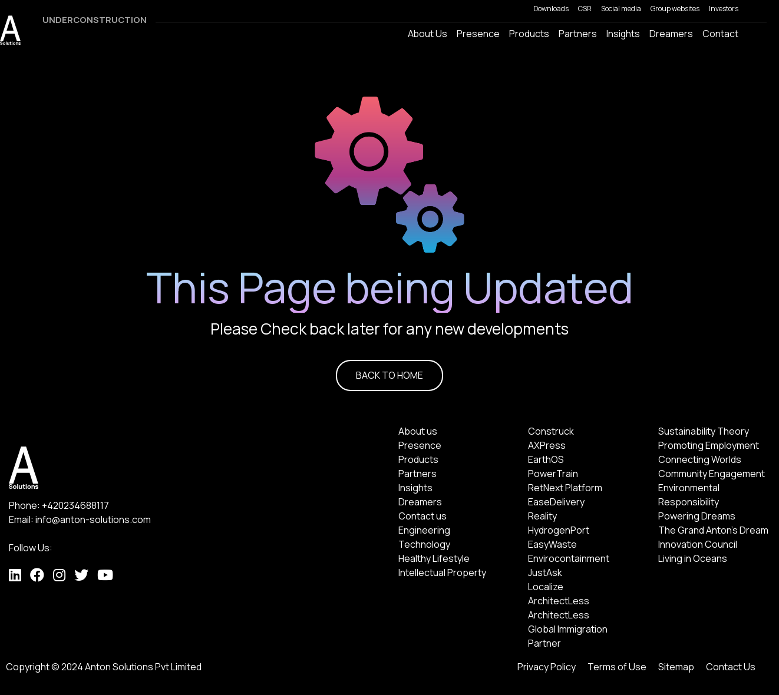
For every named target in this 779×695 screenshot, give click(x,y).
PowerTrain (553, 473)
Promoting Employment (708, 445)
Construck (551, 431)
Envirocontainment (568, 558)
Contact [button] (720, 33)
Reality (542, 515)
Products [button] (529, 33)
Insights (415, 487)
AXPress (547, 445)
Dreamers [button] (671, 33)
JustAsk (545, 572)
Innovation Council (697, 544)
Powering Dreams (696, 515)
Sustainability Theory (703, 431)
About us (417, 431)
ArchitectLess (558, 600)
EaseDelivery (556, 501)
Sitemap (676, 666)
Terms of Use (616, 666)
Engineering (424, 530)
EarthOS (546, 459)
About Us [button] (427, 33)
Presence (419, 445)
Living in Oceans (692, 558)
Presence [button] (478, 33)
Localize (545, 586)
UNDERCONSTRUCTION (94, 19)
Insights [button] (623, 33)
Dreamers (420, 501)
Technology (424, 544)
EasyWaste (552, 544)
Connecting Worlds (699, 459)
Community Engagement (711, 473)
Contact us (422, 515)
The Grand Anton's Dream (713, 530)
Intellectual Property (442, 572)
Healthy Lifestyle (434, 558)
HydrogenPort (558, 530)
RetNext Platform (565, 487)
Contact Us (730, 666)
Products (418, 459)
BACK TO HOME (389, 375)
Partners (578, 33)
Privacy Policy (546, 666)
